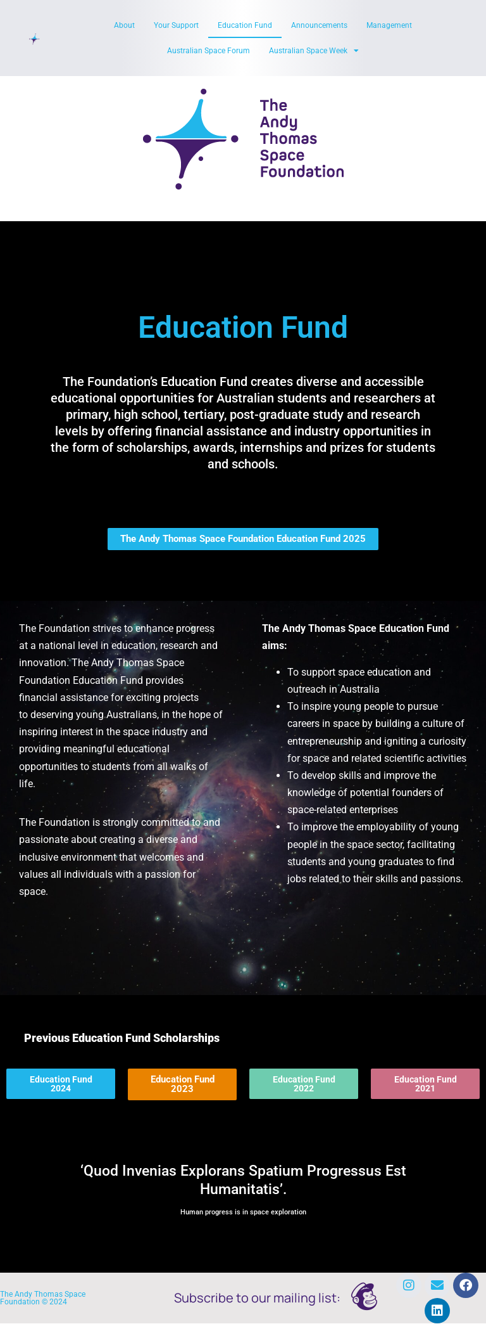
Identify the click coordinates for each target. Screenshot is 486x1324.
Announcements (319, 25)
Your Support (176, 25)
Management (389, 25)
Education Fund (245, 25)
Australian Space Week (314, 51)
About (124, 25)
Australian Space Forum (208, 50)
